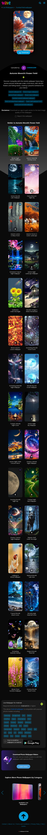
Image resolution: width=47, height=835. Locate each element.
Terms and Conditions (23, 824)
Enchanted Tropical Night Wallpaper (15, 272)
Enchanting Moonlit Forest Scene (31, 348)
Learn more (23, 767)
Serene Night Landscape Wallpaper (31, 272)
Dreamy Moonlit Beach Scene (32, 690)
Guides (23, 826)
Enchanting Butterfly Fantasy (15, 652)
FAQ (42, 824)
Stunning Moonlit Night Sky (15, 500)
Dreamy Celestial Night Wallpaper (32, 462)
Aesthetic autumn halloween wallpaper (23, 98)
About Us (11, 824)
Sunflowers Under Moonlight (15, 310)
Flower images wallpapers (30, 92)
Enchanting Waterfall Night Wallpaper (15, 386)
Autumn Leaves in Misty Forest (15, 234)
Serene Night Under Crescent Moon (15, 462)
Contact (4, 824)
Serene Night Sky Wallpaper (32, 424)
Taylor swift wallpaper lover (34, 101)
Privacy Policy (35, 824)
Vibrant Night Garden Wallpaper (15, 159)
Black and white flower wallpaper (14, 101)
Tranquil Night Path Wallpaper (31, 500)
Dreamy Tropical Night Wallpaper (15, 538)
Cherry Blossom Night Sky (31, 197)
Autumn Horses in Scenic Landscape (31, 234)
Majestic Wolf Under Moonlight (32, 538)
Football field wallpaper (24, 7)
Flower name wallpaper (31, 95)
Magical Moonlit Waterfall (31, 652)
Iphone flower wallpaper (16, 95)
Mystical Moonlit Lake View (32, 576)
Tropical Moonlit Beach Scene (15, 614)
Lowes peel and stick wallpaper (23, 104)
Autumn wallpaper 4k (15, 92)
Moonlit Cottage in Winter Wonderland (31, 310)
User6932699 (28, 68)
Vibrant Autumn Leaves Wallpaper (15, 348)
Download (23, 52)
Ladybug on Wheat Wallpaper (15, 576)
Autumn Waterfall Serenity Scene (32, 159)
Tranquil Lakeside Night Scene (15, 424)
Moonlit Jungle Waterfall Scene (31, 614)
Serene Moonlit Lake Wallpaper (15, 197)
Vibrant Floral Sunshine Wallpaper (15, 690)
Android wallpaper (17, 709)
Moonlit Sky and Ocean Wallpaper (32, 386)
